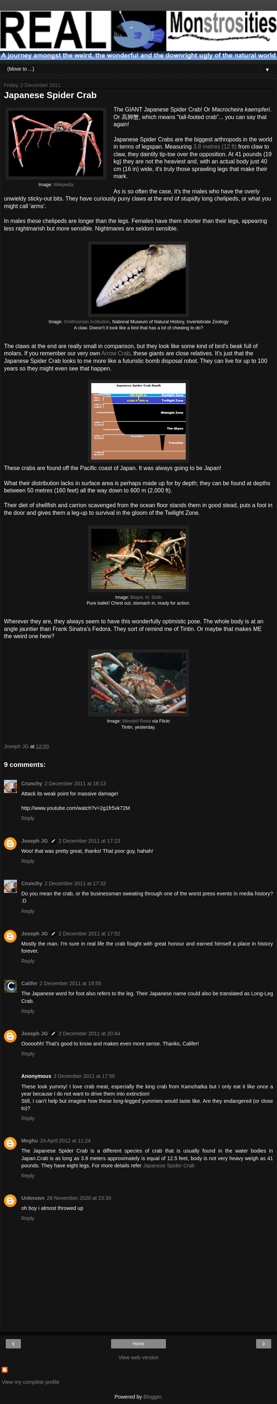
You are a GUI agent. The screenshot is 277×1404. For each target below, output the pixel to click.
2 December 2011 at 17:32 (75, 883)
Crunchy (31, 783)
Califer (29, 983)
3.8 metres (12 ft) (215, 147)
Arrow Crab (115, 353)
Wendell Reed (136, 721)
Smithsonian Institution (87, 321)
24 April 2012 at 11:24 (65, 1141)
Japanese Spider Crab (168, 1165)
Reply (28, 818)
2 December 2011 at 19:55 (70, 983)
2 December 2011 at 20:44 (89, 1033)
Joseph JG (34, 841)
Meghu (29, 1141)
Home (138, 1343)
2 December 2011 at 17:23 (89, 841)
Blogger (152, 1397)
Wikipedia (64, 184)
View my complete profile (31, 1382)
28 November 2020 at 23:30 (79, 1198)
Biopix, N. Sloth (146, 597)
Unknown (33, 1198)
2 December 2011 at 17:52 (89, 933)
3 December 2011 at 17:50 (84, 1076)
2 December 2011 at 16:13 (75, 783)
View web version (138, 1357)
